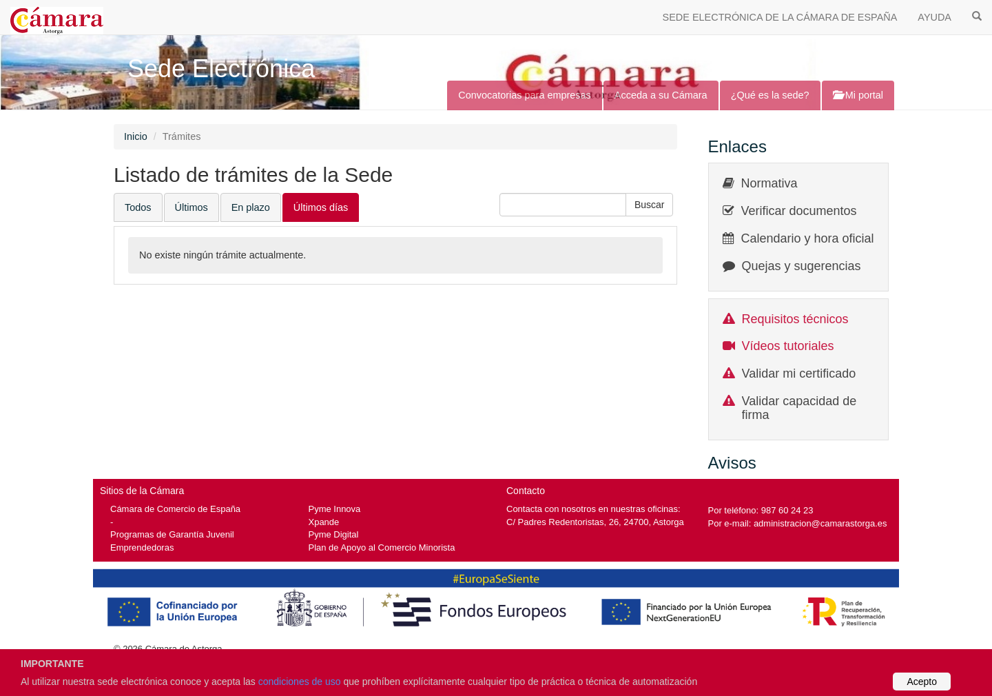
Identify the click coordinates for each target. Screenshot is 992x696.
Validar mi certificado (799, 373)
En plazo (250, 207)
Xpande (324, 522)
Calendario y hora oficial (807, 238)
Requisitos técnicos (795, 319)
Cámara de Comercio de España (175, 509)
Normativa (769, 183)
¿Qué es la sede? (770, 95)
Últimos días (320, 207)
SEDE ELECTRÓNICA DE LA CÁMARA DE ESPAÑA (780, 17)
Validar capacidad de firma (799, 408)
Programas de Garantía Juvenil (172, 534)
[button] (650, 204)
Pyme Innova (335, 509)
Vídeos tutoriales (788, 346)
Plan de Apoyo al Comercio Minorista (382, 547)
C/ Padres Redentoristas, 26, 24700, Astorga (595, 522)
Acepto (922, 681)
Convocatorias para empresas (524, 95)
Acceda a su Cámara (660, 95)
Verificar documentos (799, 211)
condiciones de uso (299, 681)
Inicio (135, 136)
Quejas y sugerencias (801, 266)
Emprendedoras (142, 547)
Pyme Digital (334, 534)
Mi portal (858, 95)
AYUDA (934, 17)
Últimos (191, 207)
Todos (138, 207)
